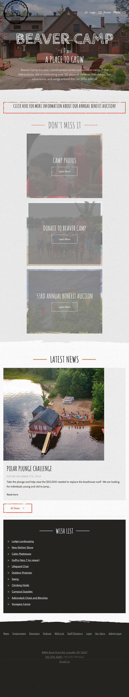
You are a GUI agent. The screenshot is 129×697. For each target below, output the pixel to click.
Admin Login (115, 636)
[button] (120, 12)
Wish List (59, 636)
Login (89, 12)
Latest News (64, 359)
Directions (34, 636)
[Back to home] (16, 12)
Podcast (47, 636)
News (6, 636)
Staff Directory (75, 636)
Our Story (100, 636)
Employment (19, 636)
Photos (104, 12)
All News (18, 508)
